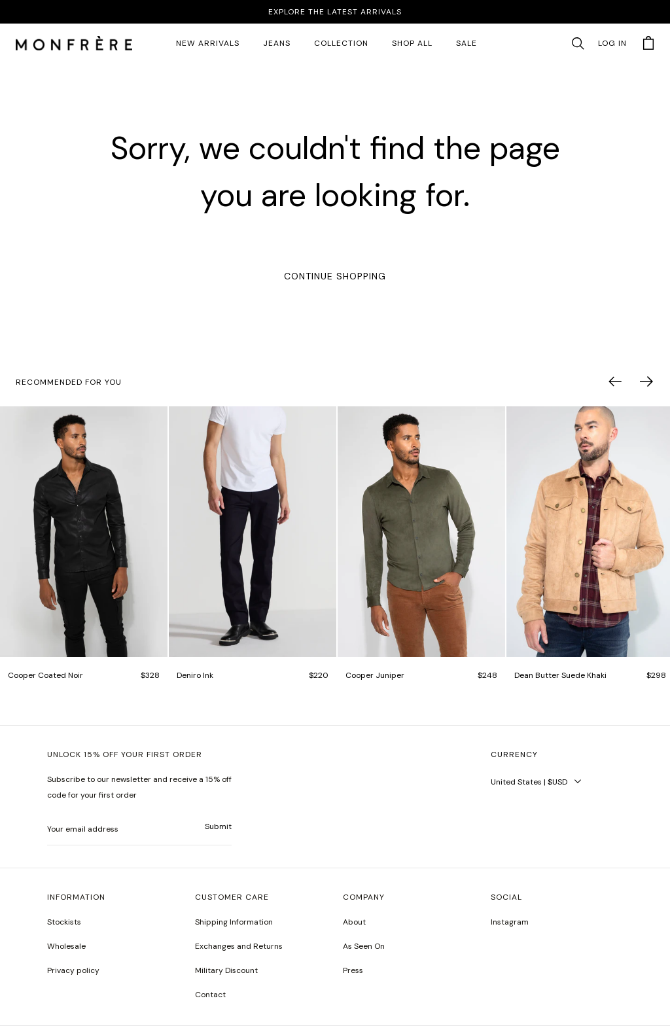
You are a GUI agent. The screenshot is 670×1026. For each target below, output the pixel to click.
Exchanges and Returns (239, 946)
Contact (210, 994)
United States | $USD (529, 782)
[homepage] (74, 44)
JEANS (277, 43)
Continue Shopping (335, 276)
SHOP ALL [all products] (412, 43)
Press (353, 970)
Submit (218, 826)
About (354, 922)
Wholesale (66, 946)
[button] (578, 44)
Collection (341, 43)
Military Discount (226, 970)
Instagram (510, 922)
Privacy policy (73, 970)
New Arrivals (207, 43)
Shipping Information (234, 922)
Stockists (64, 922)
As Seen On (364, 946)
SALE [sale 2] (466, 43)
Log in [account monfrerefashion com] (612, 43)
